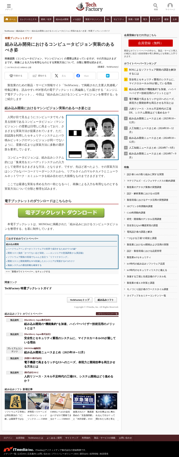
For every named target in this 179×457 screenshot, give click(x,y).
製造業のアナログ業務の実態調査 (144, 187)
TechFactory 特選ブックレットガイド (28, 288)
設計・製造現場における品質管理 (144, 251)
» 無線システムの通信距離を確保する (24, 265)
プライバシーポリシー (62, 454)
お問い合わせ (125, 438)
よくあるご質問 (54, 438)
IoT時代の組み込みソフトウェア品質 (146, 263)
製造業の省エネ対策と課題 (141, 283)
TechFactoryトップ (79, 300)
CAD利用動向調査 (136, 212)
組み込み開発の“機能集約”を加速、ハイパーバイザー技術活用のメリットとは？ (152, 91)
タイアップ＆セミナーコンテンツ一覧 (146, 295)
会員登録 (20, 438)
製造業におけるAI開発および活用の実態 (148, 244)
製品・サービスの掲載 (104, 438)
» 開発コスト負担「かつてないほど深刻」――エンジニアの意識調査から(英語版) (44, 253)
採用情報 (94, 454)
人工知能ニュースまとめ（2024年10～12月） (151, 130)
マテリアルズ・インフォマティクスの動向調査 (151, 180)
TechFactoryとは (35, 438)
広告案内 (31, 454)
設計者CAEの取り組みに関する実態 (145, 174)
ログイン (8, 438)
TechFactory (9, 31)
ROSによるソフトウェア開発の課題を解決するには (152, 71)
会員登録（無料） (150, 43)
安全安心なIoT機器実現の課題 (142, 225)
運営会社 (84, 454)
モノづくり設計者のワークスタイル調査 (147, 289)
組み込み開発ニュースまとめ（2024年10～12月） (152, 140)
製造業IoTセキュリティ (139, 257)
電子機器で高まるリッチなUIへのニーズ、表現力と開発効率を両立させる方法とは (152, 101)
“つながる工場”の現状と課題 (142, 238)
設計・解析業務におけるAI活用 (143, 193)
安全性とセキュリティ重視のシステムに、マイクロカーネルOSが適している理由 (152, 81)
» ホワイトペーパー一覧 (107, 314)
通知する (42, 75)
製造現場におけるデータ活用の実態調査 (147, 200)
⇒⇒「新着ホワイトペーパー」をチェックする (27, 271)
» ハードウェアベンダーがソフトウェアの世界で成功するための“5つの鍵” (41, 249)
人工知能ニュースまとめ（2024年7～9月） (152, 147)
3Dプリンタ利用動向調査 (140, 206)
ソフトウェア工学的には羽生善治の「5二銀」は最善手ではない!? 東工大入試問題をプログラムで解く (15, 419)
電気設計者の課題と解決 (139, 231)
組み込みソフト (23, 31)
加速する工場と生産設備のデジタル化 (146, 276)
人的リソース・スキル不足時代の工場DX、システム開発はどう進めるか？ (150, 110)
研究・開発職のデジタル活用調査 (144, 219)
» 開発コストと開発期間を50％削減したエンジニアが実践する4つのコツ (40, 261)
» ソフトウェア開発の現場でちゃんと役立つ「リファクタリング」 (37, 257)
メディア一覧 (10, 454)
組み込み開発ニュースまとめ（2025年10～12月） (55, 352)
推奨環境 (104, 454)
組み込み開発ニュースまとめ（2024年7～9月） (152, 155)
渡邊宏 (101, 67)
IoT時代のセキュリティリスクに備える (147, 270)
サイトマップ (71, 438)
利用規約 (86, 438)
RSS (76, 454)
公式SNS (22, 454)
